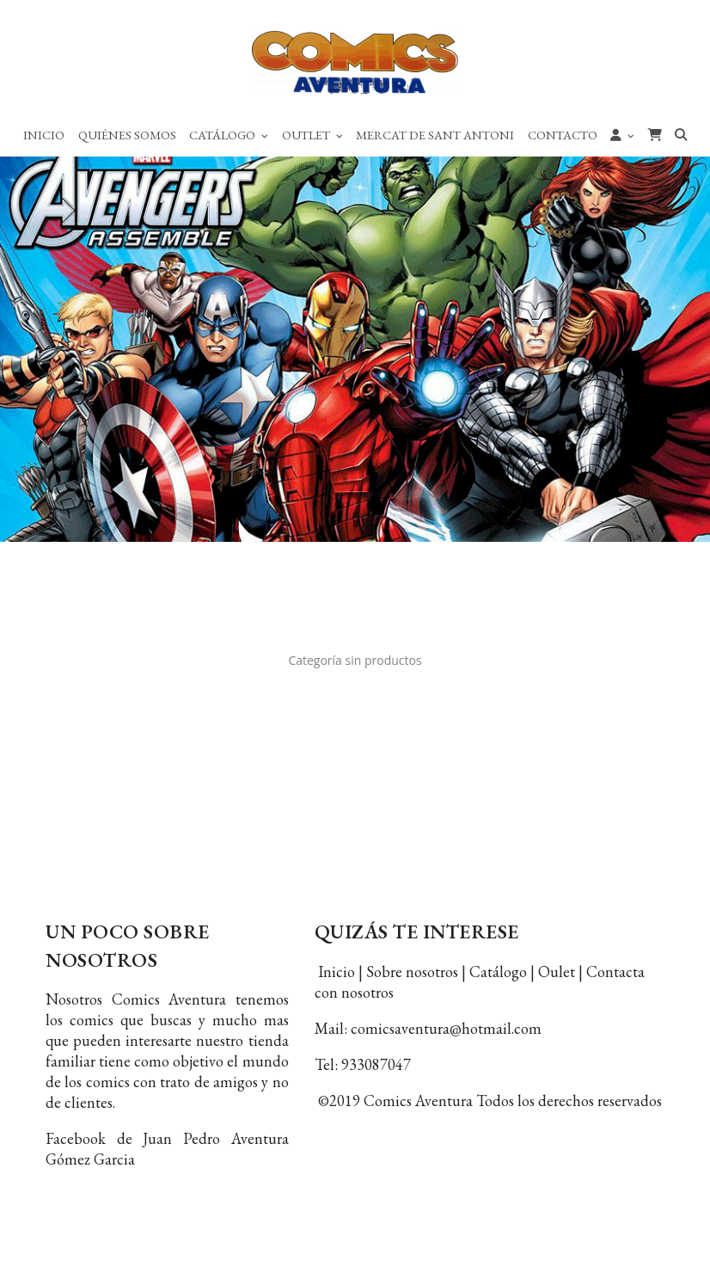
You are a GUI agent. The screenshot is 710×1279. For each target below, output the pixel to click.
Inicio (43, 134)
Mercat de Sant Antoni (435, 134)
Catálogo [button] (228, 134)
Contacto (562, 134)
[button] (622, 134)
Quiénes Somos (127, 134)
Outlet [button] (312, 134)
